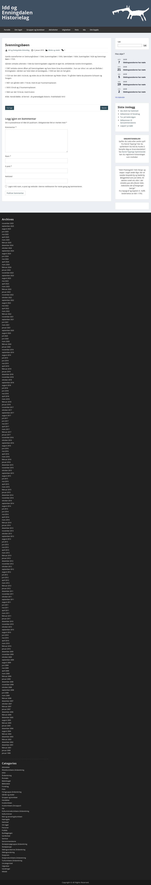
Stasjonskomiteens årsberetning (14, 858)
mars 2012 (6, 583)
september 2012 (8, 569)
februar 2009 (6, 676)
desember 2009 (7, 651)
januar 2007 (6, 709)
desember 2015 (7, 465)
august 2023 (6, 278)
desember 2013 (7, 528)
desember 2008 (7, 682)
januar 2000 (6, 750)
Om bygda (94, 30)
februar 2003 (6, 739)
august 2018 (6, 385)
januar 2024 (6, 270)
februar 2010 (6, 646)
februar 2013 (6, 555)
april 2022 (5, 308)
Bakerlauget (6, 781)
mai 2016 (5, 451)
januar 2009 (6, 679)
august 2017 (6, 415)
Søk (119, 42)
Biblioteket (6, 784)
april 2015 (5, 484)
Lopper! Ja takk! (126, 126)
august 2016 (6, 446)
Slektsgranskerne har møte (134, 63)
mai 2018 (5, 393)
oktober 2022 (7, 297)
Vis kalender (120, 97)
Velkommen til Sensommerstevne (128, 121)
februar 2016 (6, 459)
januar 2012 (6, 588)
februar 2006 (6, 715)
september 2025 (8, 226)
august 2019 (6, 355)
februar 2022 (6, 314)
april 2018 (5, 396)
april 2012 (5, 580)
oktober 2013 (7, 533)
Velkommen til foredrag (130, 114)
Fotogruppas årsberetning (11, 792)
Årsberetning (7, 775)
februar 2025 (6, 242)
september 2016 (8, 443)
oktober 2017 (7, 410)
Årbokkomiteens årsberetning (13, 770)
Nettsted (8, 176)
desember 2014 (7, 495)
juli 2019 (5, 358)
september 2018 (8, 382)
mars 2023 (6, 286)
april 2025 (5, 237)
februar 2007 (6, 706)
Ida (84, 30)
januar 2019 (6, 371)
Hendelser (6, 800)
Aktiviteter (53, 30)
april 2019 (5, 366)
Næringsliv (6, 819)
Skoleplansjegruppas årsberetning (14, 844)
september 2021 (8, 319)
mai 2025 (5, 234)
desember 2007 (7, 701)
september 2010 (8, 629)
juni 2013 (5, 544)
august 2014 (6, 506)
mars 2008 (6, 695)
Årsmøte (5, 778)
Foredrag (5, 786)
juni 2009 (5, 665)
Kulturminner (7, 814)
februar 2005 (6, 723)
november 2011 (8, 594)
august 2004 (6, 731)
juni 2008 (5, 693)
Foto (77, 30)
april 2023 (5, 284)
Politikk (4, 830)
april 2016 (5, 454)
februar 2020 (6, 344)
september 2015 (8, 473)
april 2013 (5, 550)
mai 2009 (5, 668)
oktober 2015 (7, 470)
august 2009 (6, 662)
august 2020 (6, 333)
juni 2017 (5, 421)
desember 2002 (7, 742)
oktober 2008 (7, 687)
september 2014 (8, 503)
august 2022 (6, 303)
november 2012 (8, 564)
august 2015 (6, 476)
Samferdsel (6, 836)
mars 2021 (6, 325)
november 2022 (8, 295)
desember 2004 (7, 728)
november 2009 (8, 654)
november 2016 (8, 437)
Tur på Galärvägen (128, 117)
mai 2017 (5, 424)
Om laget (18, 30)
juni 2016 (5, 448)
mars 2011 (6, 613)
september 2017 (8, 413)
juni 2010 (5, 635)
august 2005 (6, 720)
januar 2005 (6, 726)
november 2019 (8, 349)
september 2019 (8, 352)
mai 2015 (5, 481)
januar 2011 (6, 618)
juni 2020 (5, 339)
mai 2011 (5, 608)
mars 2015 (6, 487)
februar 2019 (6, 369)
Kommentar (11, 127)
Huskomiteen (7, 803)
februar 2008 (6, 698)
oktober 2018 (7, 380)
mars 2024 (6, 264)
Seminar (5, 838)
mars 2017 (6, 429)
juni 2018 (5, 391)
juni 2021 (5, 322)
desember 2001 (7, 745)
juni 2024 (5, 256)
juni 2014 (5, 511)
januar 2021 (6, 328)
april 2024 (5, 262)
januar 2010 (6, 649)
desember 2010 (7, 621)
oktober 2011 (7, 597)
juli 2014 (5, 509)
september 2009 (8, 660)
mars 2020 (6, 341)
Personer (5, 827)
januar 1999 (6, 753)
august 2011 (6, 602)
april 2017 (5, 426)
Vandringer (6, 869)
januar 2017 (6, 435)
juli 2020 (5, 336)
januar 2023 (6, 292)
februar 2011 (6, 616)
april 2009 (5, 671)
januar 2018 (6, 404)
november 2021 (8, 317)
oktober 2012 (7, 566)
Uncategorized (7, 863)
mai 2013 (5, 547)
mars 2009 (6, 673)
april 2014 (5, 517)
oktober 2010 (7, 627)
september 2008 (8, 690)
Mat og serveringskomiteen (12, 817)
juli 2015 (5, 478)
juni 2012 (5, 577)
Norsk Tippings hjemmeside (133, 152)
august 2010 (6, 632)
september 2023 (8, 275)
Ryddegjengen (7, 833)
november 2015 (8, 468)
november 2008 (8, 684)
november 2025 (8, 223)
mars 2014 (6, 520)
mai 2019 (5, 363)
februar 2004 (6, 734)
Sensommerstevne (9, 841)
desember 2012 (7, 561)
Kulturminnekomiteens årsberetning (15, 811)
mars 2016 (6, 457)
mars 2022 (6, 311)
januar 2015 (6, 492)
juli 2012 (5, 575)
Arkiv (4, 773)
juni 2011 (5, 605)
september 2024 (8, 251)
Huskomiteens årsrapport (11, 806)
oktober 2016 (7, 440)
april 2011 (5, 610)
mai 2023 (5, 281)
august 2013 (6, 539)
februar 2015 (6, 489)
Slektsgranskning (8, 852)
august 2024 (6, 253)
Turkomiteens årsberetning (12, 860)
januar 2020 (6, 347)
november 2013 (8, 531)
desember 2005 (7, 717)
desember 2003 (7, 737)
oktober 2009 (7, 657)
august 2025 (6, 229)
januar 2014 (6, 525)
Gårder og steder (54, 50)
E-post (8, 166)
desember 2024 (7, 245)
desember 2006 (7, 712)
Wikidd (4, 871)
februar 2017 (6, 432)
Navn (8, 156)
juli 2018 (5, 388)
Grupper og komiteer (36, 30)
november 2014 (8, 498)
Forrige (10, 108)
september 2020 (8, 330)
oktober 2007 (7, 704)
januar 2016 (6, 462)
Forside (7, 30)
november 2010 (8, 624)
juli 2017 (5, 418)
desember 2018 (7, 374)
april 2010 (5, 640)
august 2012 (6, 572)
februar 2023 (6, 289)
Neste (104, 108)
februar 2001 (6, 748)
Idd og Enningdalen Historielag (17, 12)
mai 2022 (5, 306)
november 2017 (8, 407)
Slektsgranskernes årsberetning (13, 849)
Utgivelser (66, 30)
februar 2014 (6, 522)
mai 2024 (5, 259)
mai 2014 (5, 514)
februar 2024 (6, 267)
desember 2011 (7, 591)
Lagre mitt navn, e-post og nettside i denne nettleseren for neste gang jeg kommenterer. (45, 186)
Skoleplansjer (7, 847)
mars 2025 (6, 240)
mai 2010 (5, 638)
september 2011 (8, 599)
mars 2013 (6, 553)
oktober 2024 (7, 248)
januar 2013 (6, 558)
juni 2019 (5, 360)
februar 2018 (6, 402)
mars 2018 (6, 399)
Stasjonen (5, 855)
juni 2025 (5, 231)
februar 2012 (6, 586)
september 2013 (8, 536)
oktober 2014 (7, 500)
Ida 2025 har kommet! (129, 111)
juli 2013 (5, 542)
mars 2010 (6, 643)
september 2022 (8, 300)
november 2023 (8, 273)
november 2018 (8, 377)
